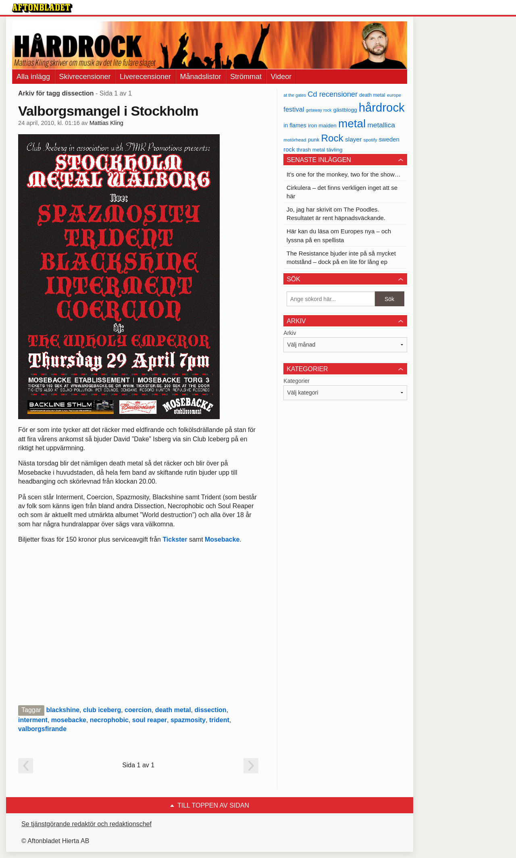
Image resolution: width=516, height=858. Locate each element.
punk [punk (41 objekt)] (314, 140)
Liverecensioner (145, 77)
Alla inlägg (33, 77)
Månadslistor (200, 77)
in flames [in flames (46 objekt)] (294, 125)
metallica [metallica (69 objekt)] (381, 125)
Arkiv (289, 333)
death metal (173, 709)
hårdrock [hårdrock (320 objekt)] (382, 107)
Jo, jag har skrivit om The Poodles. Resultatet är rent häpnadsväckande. (336, 213)
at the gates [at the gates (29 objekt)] (294, 95)
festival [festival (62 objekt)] (293, 109)
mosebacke (68, 720)
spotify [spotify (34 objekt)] (370, 139)
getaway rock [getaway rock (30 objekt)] (319, 110)
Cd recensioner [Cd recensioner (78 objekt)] (333, 94)
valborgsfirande (42, 728)
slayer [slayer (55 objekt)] (353, 139)
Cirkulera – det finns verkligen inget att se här (342, 191)
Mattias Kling (106, 123)
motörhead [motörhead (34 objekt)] (294, 139)
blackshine (62, 709)
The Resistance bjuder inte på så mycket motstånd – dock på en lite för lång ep (341, 257)
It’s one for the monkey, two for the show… (344, 174)
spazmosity (188, 720)
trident (219, 720)
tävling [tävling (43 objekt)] (334, 150)
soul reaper (149, 720)
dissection (211, 709)
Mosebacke (222, 539)
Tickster (174, 539)
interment (33, 720)
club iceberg (102, 709)
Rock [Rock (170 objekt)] (332, 138)
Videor (281, 77)
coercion (138, 709)
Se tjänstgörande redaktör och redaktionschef (86, 824)
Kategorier (296, 381)
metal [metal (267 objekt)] (352, 123)
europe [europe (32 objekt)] (394, 95)
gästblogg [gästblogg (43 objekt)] (345, 110)
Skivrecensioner (85, 77)
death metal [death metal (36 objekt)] (372, 95)
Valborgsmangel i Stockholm (108, 110)
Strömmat (246, 77)
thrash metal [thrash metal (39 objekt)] (311, 150)
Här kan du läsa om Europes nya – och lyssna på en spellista (339, 235)
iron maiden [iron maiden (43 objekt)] (322, 126)
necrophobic (109, 720)
